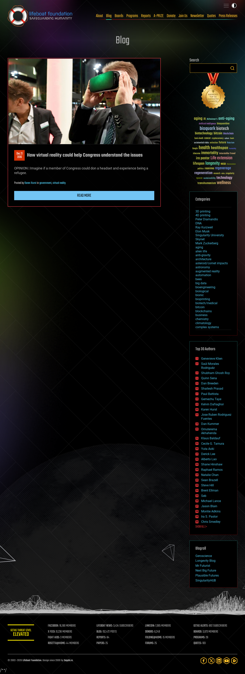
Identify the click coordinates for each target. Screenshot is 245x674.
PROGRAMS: (199, 637)
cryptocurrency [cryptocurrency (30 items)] (218, 138)
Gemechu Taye (211, 399)
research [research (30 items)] (216, 173)
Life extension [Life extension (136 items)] (221, 158)
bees (198, 279)
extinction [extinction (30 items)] (214, 143)
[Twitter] (211, 660)
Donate (171, 16)
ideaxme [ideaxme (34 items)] (196, 153)
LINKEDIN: (150, 625)
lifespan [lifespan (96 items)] (198, 163)
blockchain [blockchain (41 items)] (228, 133)
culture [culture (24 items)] (227, 138)
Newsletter (197, 16)
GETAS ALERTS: (201, 625)
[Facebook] (204, 660)
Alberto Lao (209, 459)
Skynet (200, 239)
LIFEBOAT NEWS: (105, 625)
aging (199, 247)
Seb (203, 496)
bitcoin (200, 307)
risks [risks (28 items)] (223, 173)
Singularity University (209, 235)
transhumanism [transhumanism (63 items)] (207, 183)
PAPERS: (101, 643)
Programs (132, 16)
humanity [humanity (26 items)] (232, 149)
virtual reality (59, 183)
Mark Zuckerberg (206, 243)
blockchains (203, 311)
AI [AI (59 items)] (204, 119)
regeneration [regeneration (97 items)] (203, 173)
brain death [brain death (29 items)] (198, 138)
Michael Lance (211, 501)
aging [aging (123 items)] (198, 118)
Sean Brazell (209, 480)
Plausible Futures (207, 575)
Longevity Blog (205, 560)
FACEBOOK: (53, 625)
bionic (199, 295)
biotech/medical (206, 303)
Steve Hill (207, 485)
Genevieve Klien (211, 358)
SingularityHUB (205, 580)
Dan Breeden (209, 383)
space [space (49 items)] (199, 178)
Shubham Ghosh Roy (215, 373)
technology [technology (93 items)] (224, 178)
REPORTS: (101, 637)
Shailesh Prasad (212, 388)
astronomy (202, 267)
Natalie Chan (210, 475)
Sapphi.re (68, 660)
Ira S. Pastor (209, 516)
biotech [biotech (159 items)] (222, 128)
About (99, 16)
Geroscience (203, 556)
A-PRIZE (159, 16)
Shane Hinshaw (211, 464)
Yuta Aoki (207, 449)
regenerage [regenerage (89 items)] (223, 168)
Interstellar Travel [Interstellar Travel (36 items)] (227, 153)
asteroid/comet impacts (211, 263)
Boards (119, 16)
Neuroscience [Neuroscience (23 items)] (231, 164)
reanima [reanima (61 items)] (209, 168)
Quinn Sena (209, 378)
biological (202, 291)
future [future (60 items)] (222, 142)
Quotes (211, 16)
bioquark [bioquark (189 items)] (207, 128)
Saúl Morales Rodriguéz (210, 366)
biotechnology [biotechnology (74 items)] (204, 133)
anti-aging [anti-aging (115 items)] (226, 118)
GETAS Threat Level (21, 633)
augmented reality (207, 271)
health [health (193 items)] (204, 148)
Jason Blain (209, 506)
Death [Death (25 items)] (232, 138)
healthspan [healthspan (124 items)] (219, 148)
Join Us (183, 16)
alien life (201, 251)
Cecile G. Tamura (212, 443)
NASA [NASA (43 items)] (223, 164)
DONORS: (149, 631)
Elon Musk (202, 231)
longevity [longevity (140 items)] (212, 163)
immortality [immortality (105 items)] (209, 153)
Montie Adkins (210, 511)
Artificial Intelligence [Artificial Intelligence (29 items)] (207, 124)
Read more (84, 195)
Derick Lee (208, 454)
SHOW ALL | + (201, 526)
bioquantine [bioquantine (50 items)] (223, 123)
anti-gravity (203, 255)
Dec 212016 (19, 155)
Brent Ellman (209, 490)
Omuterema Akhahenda (209, 431)
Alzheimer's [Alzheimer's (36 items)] (212, 119)
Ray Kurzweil (204, 227)
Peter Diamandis (206, 219)
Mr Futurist (202, 565)
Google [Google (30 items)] (195, 148)
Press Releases (228, 16)
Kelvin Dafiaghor (212, 404)
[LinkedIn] (219, 660)
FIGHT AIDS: (54, 637)
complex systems (207, 327)
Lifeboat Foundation (32, 660)
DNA (198, 223)
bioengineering (205, 287)
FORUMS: (149, 643)
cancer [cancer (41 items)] (207, 138)
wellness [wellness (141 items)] (224, 182)
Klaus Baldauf (210, 438)
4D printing (202, 215)
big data (201, 283)
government (45, 183)
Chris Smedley (210, 522)
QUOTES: (198, 643)
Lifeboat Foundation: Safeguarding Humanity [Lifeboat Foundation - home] (40, 15)
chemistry (202, 319)
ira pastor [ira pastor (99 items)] (203, 158)
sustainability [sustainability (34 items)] (209, 178)
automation (203, 275)
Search (232, 68)
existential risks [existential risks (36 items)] (201, 142)
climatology (203, 323)
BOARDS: (198, 631)
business (201, 315)
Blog (109, 16)
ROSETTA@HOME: (57, 643)
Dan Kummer (210, 424)
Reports (146, 16)
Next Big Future (205, 570)
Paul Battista (210, 394)
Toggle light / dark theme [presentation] (234, 5)
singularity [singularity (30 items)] (230, 173)
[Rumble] (234, 660)
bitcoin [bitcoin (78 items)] (218, 133)
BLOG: (99, 631)
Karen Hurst (30, 183)
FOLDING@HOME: (153, 637)
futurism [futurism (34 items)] (230, 143)
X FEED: (52, 631)
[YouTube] (227, 660)
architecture (203, 259)
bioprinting (202, 299)
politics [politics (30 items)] (201, 169)
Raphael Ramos (212, 470)
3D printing (202, 211)
